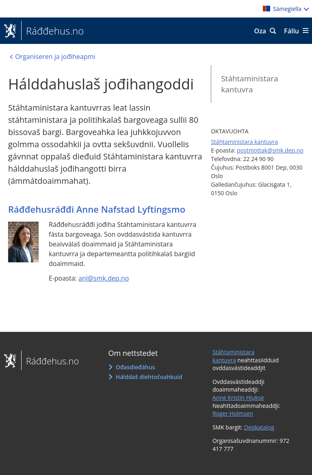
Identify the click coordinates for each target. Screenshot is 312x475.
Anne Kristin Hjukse (238, 397)
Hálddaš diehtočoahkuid (149, 377)
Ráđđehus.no (52, 31)
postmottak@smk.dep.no (270, 150)
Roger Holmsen (232, 413)
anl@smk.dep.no (103, 278)
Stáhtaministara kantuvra (249, 84)
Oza (260, 30)
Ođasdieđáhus (135, 367)
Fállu (291, 30)
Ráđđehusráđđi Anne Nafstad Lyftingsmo (96, 209)
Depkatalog (259, 427)
